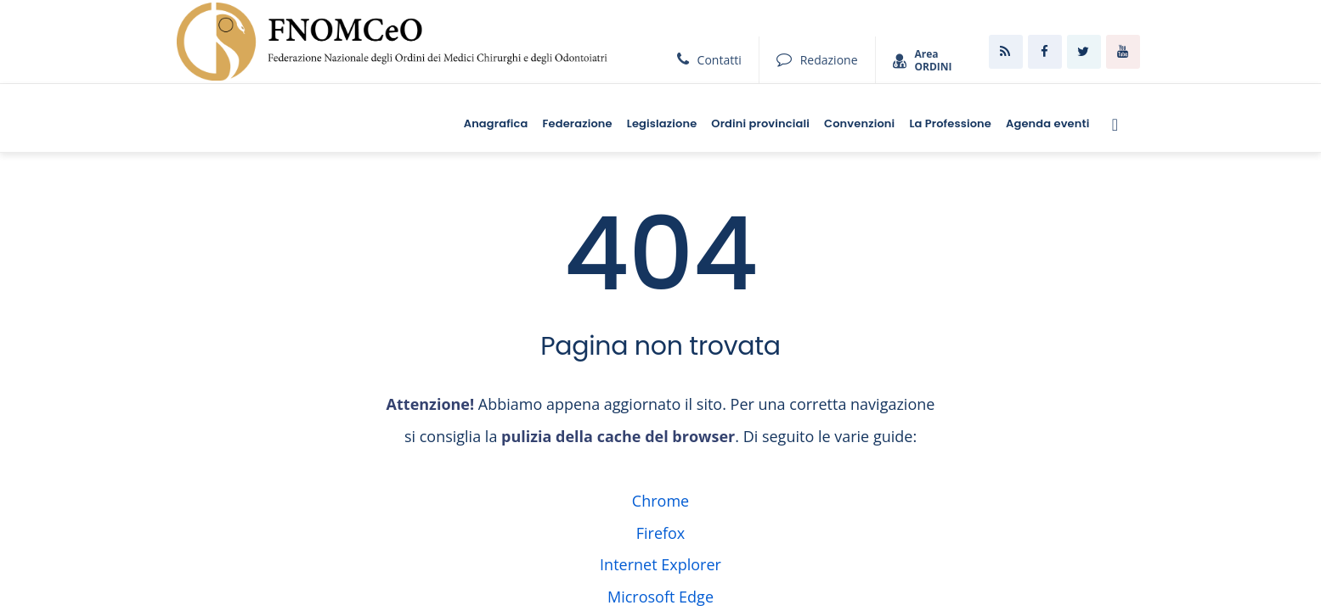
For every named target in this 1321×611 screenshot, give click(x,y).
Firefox (661, 533)
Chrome (660, 500)
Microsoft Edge (660, 596)
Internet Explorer (660, 564)
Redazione (817, 60)
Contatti (709, 60)
